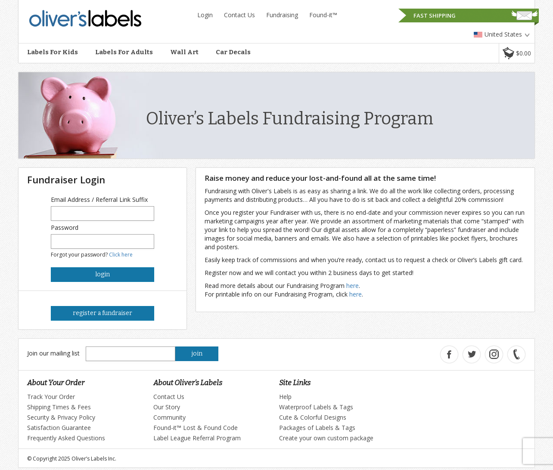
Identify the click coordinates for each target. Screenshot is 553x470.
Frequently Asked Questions (66, 438)
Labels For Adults (124, 52)
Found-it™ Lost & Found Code (195, 428)
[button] (516, 53)
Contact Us (239, 15)
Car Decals (233, 52)
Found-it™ (323, 15)
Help (285, 397)
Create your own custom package (326, 438)
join (197, 353)
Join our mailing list (53, 353)
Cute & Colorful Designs (312, 417)
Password (64, 227)
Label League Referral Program (197, 438)
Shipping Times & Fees (59, 407)
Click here (121, 254)
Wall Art (184, 52)
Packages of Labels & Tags (317, 428)
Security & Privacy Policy (61, 417)
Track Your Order (51, 397)
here (352, 285)
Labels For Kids (52, 52)
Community (169, 417)
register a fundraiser (102, 313)
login (102, 274)
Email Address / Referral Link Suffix (99, 199)
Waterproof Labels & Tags (316, 407)
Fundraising (282, 15)
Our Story (166, 407)
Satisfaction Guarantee (59, 428)
